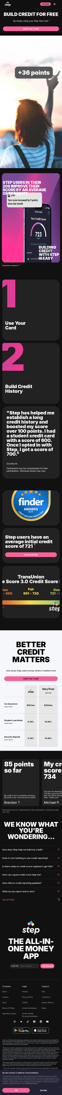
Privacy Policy (32, 1083)
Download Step (31, 554)
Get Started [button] (47, 966)
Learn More (8, 707)
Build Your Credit (31, 28)
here (38, 1082)
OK (16, 1090)
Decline (43, 1090)
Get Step (45, 4)
